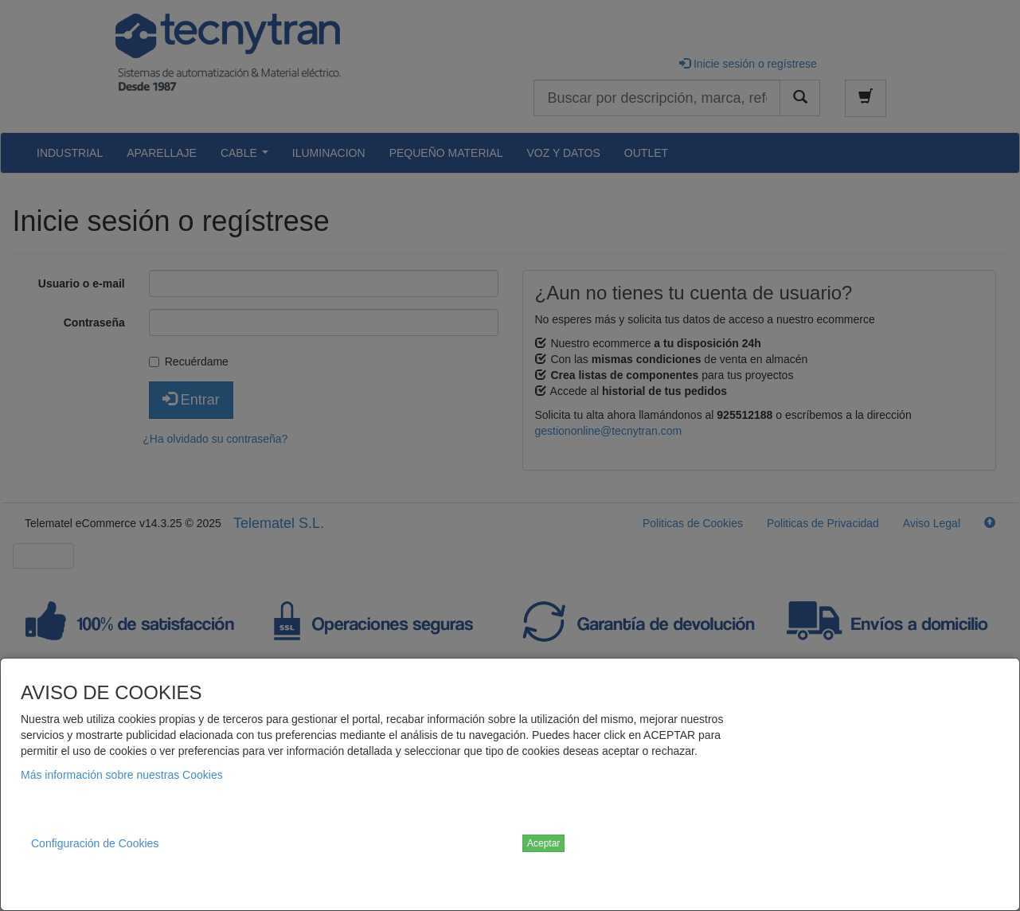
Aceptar (543, 843)
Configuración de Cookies (94, 843)
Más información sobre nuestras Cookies (122, 774)
